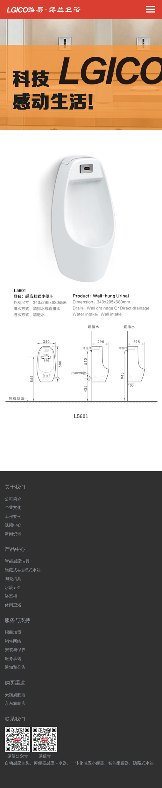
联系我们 (15, 719)
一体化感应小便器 (87, 763)
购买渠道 (15, 682)
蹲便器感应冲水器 (50, 763)
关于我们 (15, 487)
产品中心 (15, 549)
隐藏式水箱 (143, 763)
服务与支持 (17, 620)
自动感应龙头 (17, 763)
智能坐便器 (118, 763)
